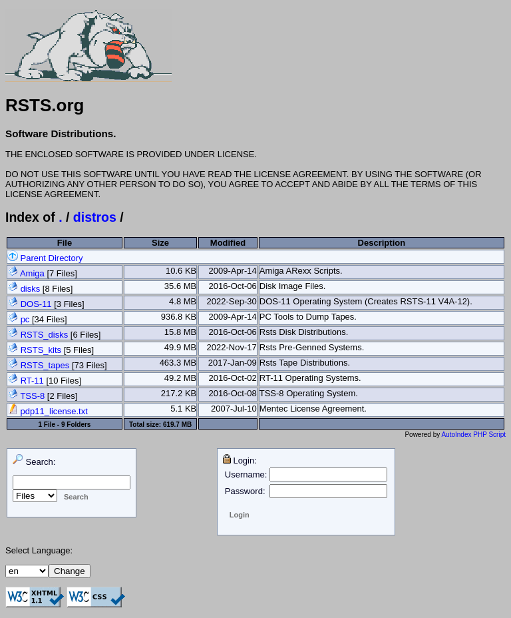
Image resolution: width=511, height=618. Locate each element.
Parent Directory (45, 258)
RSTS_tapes (45, 365)
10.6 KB (181, 271)
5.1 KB (183, 409)
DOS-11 (36, 304)
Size (160, 243)
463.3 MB (178, 363)
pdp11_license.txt (47, 411)
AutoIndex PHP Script (473, 434)
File (64, 243)
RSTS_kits (41, 350)
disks (31, 289)
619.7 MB (177, 424)
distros (94, 217)
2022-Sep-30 (232, 301)
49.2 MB (180, 378)
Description (382, 243)
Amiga (32, 273)
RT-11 (32, 381)
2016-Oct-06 (232, 286)
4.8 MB (182, 301)
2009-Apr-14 (232, 271)
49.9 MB (180, 347)
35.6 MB (180, 286)
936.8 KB (179, 317)
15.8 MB (180, 332)
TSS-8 (32, 396)
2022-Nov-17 (232, 347)
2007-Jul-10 (234, 409)
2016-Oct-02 (232, 378)
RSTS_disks (45, 335)
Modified (228, 243)
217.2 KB (179, 393)
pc (25, 319)
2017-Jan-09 (232, 363)
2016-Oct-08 (232, 393)
